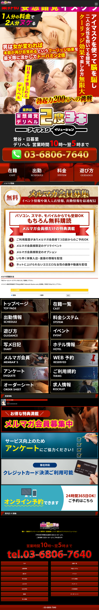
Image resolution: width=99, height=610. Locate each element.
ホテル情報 (74, 579)
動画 (24, 594)
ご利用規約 (74, 589)
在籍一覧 (74, 563)
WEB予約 (24, 589)
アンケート (74, 584)
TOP (24, 563)
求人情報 (24, 599)
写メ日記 (24, 579)
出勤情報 (24, 568)
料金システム (74, 568)
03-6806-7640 (49, 607)
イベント (74, 574)
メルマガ (24, 584)
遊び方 (24, 574)
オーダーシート (75, 594)
